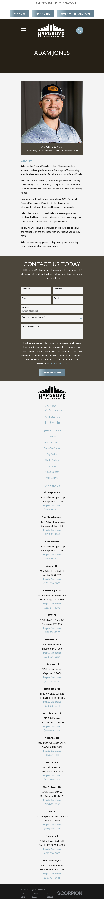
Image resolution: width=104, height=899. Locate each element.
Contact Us (52, 477)
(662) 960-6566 (52, 853)
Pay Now (19, 13)
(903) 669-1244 (52, 779)
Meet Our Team (52, 442)
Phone (25, 298)
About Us (52, 436)
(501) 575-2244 (52, 705)
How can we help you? (32, 326)
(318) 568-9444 (52, 509)
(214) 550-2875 (52, 632)
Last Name (59, 289)
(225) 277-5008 (52, 607)
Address (25, 307)
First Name (27, 289)
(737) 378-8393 (51, 583)
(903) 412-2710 (52, 828)
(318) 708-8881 (52, 877)
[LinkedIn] (58, 422)
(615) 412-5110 (52, 754)
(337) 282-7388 (52, 681)
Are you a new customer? (33, 317)
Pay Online (52, 454)
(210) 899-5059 (52, 804)
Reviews (52, 465)
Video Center (52, 471)
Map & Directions (52, 505)
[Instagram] (51, 422)
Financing (43, 13)
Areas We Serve (52, 448)
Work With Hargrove (76, 13)
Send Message (52, 372)
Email (56, 298)
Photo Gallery (52, 460)
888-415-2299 (52, 410)
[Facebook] (45, 422)
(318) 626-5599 (52, 730)
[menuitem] (25, 894)
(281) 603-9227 (52, 656)
